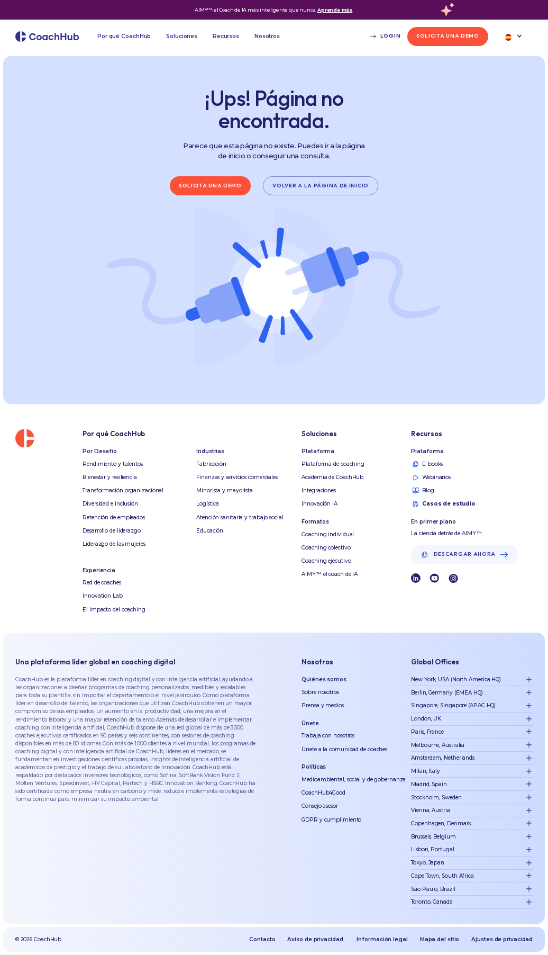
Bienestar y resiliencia (110, 477)
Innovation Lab (103, 595)
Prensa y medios (323, 705)
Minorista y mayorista (224, 490)
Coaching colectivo (326, 547)
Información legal (381, 939)
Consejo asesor (320, 806)
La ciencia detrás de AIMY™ (446, 533)
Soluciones (181, 36)
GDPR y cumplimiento (331, 819)
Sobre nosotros (320, 692)
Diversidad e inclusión (110, 503)
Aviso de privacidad (315, 939)
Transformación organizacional (123, 490)
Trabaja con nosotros (328, 735)
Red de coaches (102, 582)
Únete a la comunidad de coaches (344, 749)
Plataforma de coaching (333, 464)
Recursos (226, 36)
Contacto (262, 939)
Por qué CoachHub (124, 36)
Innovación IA (319, 503)
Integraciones (319, 490)
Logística (207, 503)
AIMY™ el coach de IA (330, 574)
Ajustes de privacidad (502, 939)
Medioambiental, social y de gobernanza (354, 779)
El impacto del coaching (114, 609)
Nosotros (267, 36)
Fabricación (211, 464)
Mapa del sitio (440, 939)
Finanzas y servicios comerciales (237, 477)
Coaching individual (328, 534)
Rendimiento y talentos (113, 464)
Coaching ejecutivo (326, 560)
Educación (209, 530)
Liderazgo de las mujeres (114, 543)
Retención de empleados (114, 517)
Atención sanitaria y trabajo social (239, 517)
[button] (124, 36)
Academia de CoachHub (332, 477)
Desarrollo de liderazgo (112, 530)
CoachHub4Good (323, 792)
